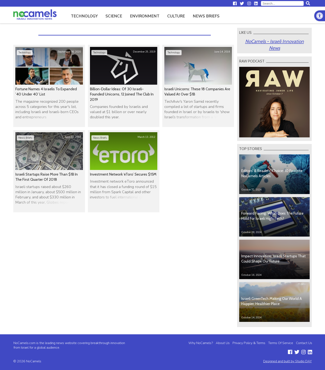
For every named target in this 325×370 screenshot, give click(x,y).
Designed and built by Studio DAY (287, 361)
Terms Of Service (280, 343)
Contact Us (304, 343)
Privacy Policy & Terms (249, 343)
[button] (319, 15)
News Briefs (206, 16)
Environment (144, 16)
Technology (84, 16)
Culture (176, 16)
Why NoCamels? (200, 343)
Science (114, 16)
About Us (223, 343)
